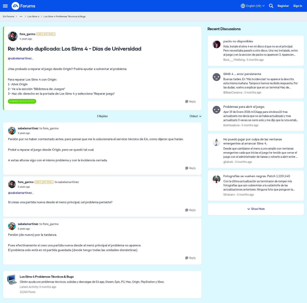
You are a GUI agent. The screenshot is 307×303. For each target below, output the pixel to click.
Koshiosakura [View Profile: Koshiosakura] (231, 125)
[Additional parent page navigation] (21, 16)
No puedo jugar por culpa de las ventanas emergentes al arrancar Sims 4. (252, 141)
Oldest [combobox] (196, 116)
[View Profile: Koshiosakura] (216, 110)
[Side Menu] (5, 6)
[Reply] (190, 101)
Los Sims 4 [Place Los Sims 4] (33, 16)
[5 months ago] (255, 60)
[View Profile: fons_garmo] (13, 36)
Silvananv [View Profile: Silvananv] (229, 194)
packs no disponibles (238, 41)
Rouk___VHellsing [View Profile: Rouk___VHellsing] (234, 60)
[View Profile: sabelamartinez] (12, 131)
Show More (256, 209)
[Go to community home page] (23, 6)
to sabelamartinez (67, 182)
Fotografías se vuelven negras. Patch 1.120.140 (256, 176)
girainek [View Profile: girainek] (228, 162)
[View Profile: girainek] (216, 142)
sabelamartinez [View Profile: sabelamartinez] (28, 128)
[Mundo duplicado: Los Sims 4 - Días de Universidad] (37, 39)
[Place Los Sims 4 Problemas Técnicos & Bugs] (92, 277)
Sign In (297, 6)
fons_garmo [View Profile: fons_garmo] (27, 34)
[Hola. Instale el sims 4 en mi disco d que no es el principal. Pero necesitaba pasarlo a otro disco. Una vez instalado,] (261, 50)
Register (283, 6)
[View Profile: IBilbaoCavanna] (216, 77)
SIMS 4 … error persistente (242, 74)
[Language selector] (252, 6)
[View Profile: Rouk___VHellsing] (216, 44)
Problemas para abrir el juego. (244, 107)
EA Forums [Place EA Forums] (8, 16)
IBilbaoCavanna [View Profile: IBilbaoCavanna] (232, 92)
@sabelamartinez (20, 58)
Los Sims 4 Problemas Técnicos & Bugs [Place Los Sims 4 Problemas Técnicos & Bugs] (65, 16)
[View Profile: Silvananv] (216, 179)
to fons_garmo (49, 128)
